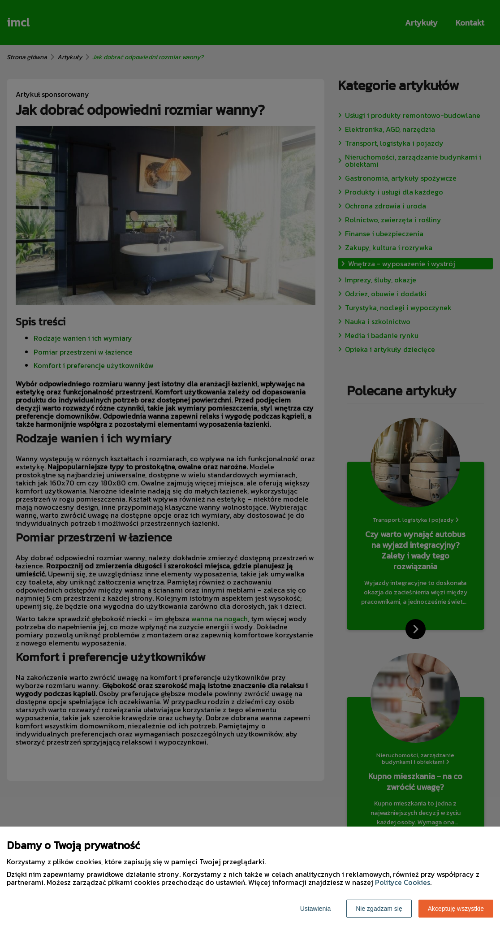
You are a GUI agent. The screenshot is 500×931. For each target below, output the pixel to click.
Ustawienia (315, 908)
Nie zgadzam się (379, 908)
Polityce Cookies (402, 882)
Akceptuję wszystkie (456, 908)
